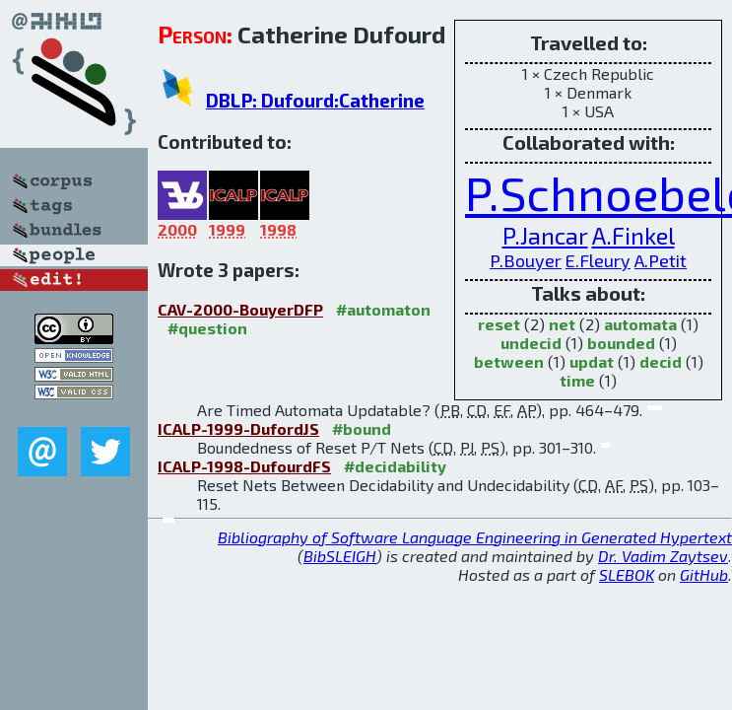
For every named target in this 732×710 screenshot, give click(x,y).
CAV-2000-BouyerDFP (240, 309)
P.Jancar (545, 235)
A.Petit (660, 260)
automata (640, 324)
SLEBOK (626, 574)
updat (591, 361)
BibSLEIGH (339, 555)
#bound (361, 428)
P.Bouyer (526, 260)
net (562, 324)
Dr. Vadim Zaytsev (663, 555)
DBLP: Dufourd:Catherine (315, 100)
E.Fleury (598, 260)
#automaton (383, 309)
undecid (531, 342)
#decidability (395, 466)
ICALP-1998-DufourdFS (244, 466)
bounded (621, 342)
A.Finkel (633, 235)
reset (499, 324)
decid (660, 361)
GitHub (704, 574)
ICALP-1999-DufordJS (238, 428)
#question (207, 328)
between (509, 361)
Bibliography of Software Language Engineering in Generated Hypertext (475, 537)
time (577, 380)
